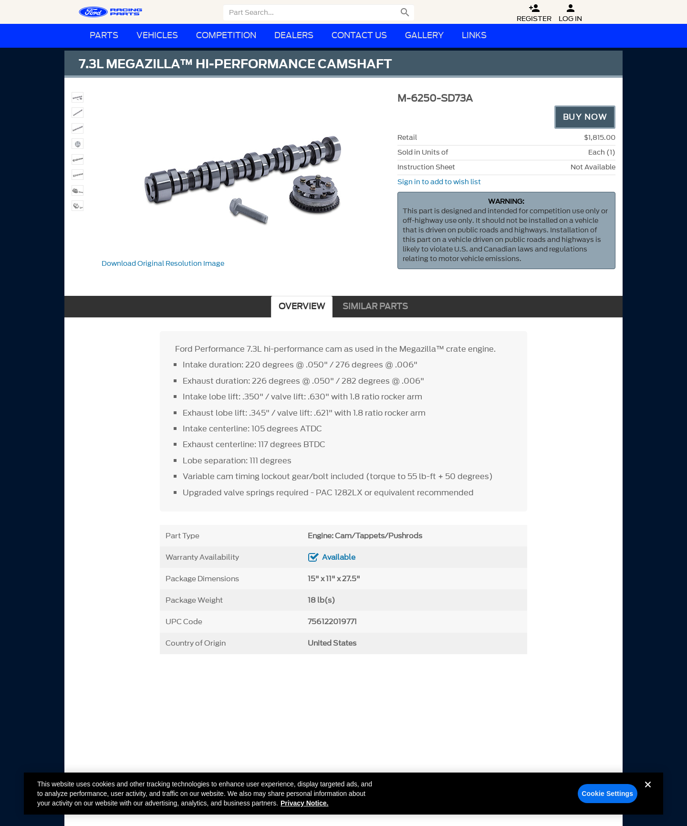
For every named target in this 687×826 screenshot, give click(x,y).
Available (338, 557)
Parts (104, 36)
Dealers (293, 36)
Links (474, 36)
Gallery (424, 36)
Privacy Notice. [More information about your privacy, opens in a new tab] (304, 808)
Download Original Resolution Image (163, 264)
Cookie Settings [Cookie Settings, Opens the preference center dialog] (607, 798)
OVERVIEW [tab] (302, 307)
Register (534, 13)
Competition (226, 36)
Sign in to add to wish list (439, 182)
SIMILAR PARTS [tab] (375, 307)
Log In (570, 13)
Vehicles (157, 36)
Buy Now (585, 117)
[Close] (647, 796)
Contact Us (359, 36)
